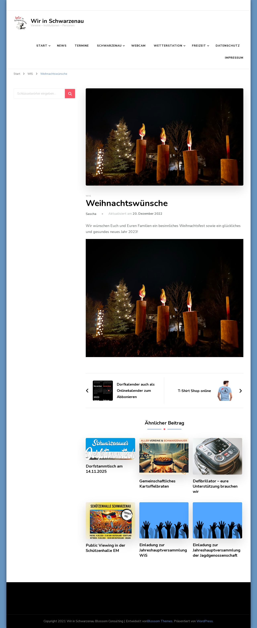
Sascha (91, 214)
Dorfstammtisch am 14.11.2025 (104, 469)
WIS (88, 195)
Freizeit (199, 46)
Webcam (138, 46)
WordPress (205, 621)
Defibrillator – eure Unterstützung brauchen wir (215, 486)
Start (41, 46)
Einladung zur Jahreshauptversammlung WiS (163, 550)
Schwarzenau (109, 46)
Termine (82, 46)
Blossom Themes (159, 621)
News (61, 46)
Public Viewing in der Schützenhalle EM (105, 548)
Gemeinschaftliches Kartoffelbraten (157, 484)
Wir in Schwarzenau (57, 21)
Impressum (234, 58)
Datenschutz (228, 46)
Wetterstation (168, 46)
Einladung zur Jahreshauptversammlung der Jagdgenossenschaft (216, 550)
